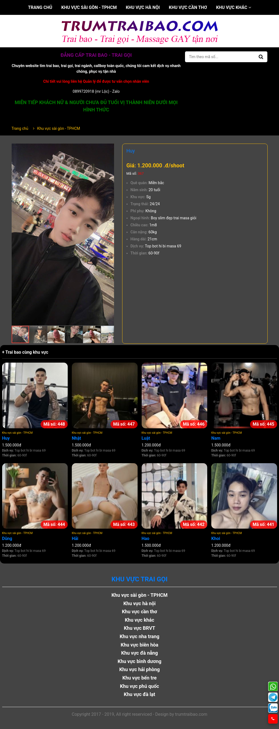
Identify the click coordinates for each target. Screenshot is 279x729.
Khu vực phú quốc (139, 686)
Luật (146, 438)
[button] (109, 148)
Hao (146, 538)
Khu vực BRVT (139, 628)
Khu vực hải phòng (139, 669)
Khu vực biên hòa (139, 645)
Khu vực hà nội (143, 7)
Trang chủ (40, 7)
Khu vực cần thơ (188, 7)
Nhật (76, 438)
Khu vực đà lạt (139, 694)
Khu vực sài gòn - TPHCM (89, 7)
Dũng (7, 538)
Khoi (215, 538)
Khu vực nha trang (140, 636)
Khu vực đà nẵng (139, 653)
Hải (75, 538)
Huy (6, 438)
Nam (215, 438)
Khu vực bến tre (139, 678)
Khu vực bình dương (139, 661)
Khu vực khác (233, 7)
